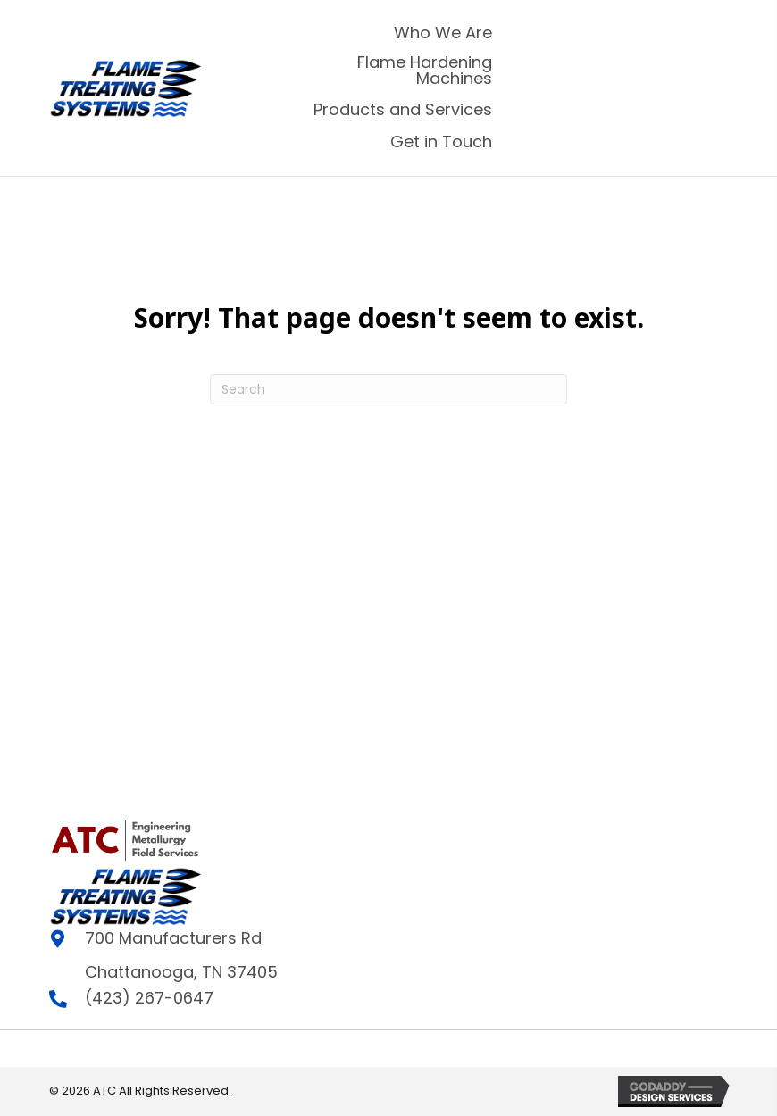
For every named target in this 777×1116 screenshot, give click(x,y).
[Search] (388, 389)
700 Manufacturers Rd (173, 938)
